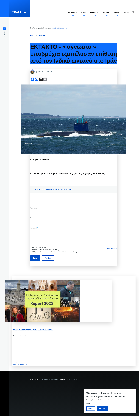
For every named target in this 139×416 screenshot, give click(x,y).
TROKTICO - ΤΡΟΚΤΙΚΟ (43, 189)
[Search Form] (133, 12)
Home (32, 36)
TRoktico (19, 12)
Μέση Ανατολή (66, 189)
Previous (16, 364)
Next (26, 364)
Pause (22, 364)
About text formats (112, 248)
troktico (62, 379)
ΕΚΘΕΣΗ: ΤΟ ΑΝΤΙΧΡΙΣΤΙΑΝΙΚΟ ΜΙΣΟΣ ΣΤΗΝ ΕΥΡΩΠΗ (33, 330)
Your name (34, 208)
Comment (33, 228)
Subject (32, 218)
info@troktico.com (59, 28)
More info (89, 403)
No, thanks (103, 408)
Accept (90, 408)
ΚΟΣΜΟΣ (42, 36)
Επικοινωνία (35, 379)
